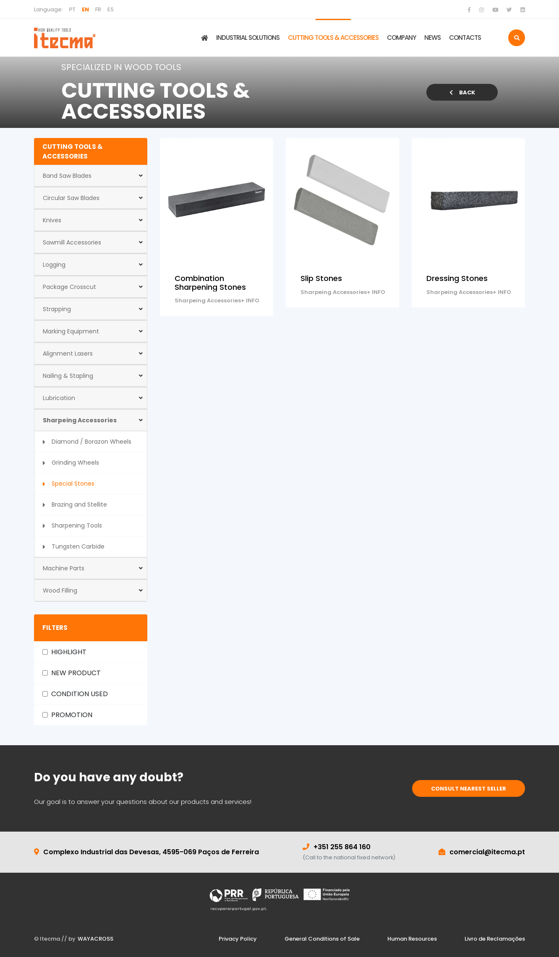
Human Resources (412, 939)
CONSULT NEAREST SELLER (468, 789)
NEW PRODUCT (76, 673)
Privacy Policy (238, 939)
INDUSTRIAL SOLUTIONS (248, 37)
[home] (64, 38)
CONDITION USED (79, 694)
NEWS (432, 37)
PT (72, 9)
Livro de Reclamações (495, 939)
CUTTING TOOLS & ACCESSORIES (333, 37)
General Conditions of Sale (322, 939)
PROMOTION (71, 715)
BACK (462, 92)
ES (110, 9)
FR (98, 9)
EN (85, 9)
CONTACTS (465, 37)
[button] (90, 175)
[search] (516, 37)
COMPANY (401, 37)
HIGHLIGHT (68, 652)
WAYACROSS (95, 939)
